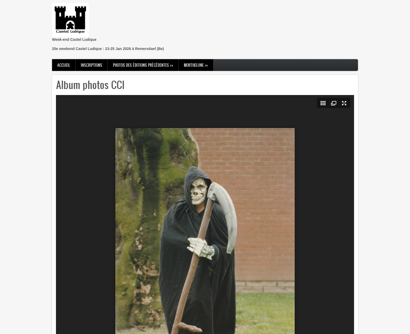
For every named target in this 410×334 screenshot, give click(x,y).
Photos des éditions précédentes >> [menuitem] (143, 65)
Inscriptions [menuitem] (91, 65)
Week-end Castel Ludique (74, 39)
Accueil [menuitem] (63, 65)
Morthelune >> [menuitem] (196, 65)
